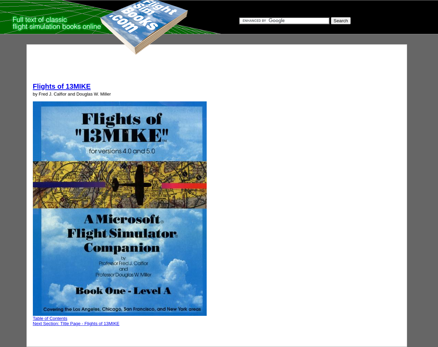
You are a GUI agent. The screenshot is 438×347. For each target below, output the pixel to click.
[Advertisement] (157, 66)
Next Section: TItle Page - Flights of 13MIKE (76, 323)
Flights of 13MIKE (62, 86)
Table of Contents (50, 318)
